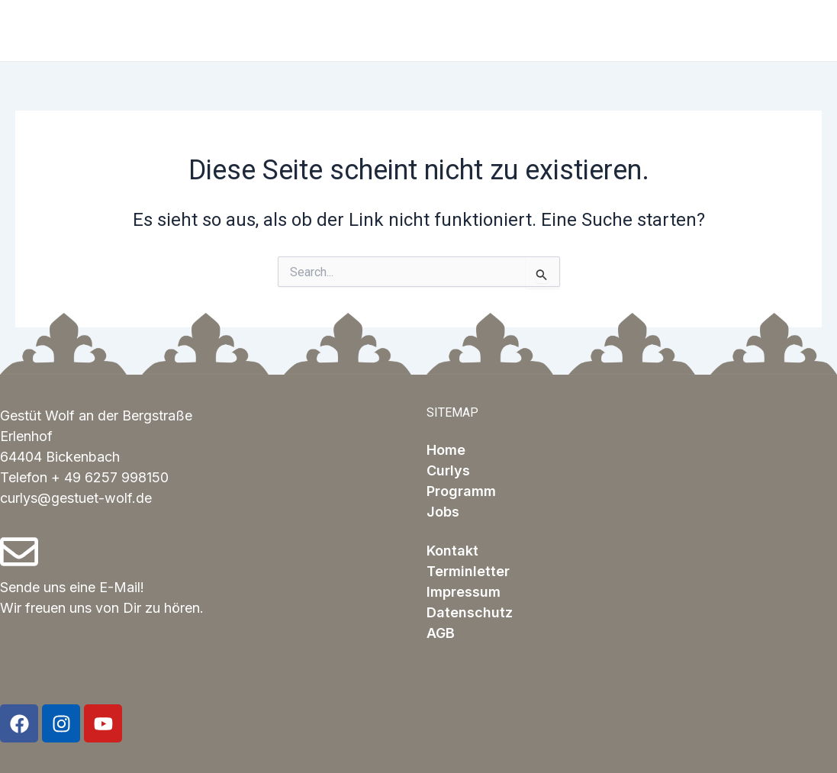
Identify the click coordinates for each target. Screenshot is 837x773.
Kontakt (452, 551)
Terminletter (468, 571)
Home (446, 450)
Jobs (443, 512)
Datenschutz (470, 612)
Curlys (448, 470)
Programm (461, 491)
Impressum (464, 592)
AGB (441, 633)
